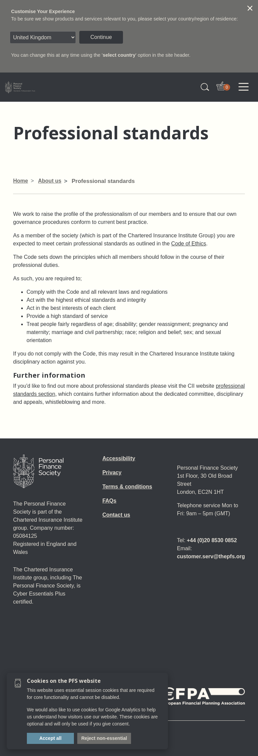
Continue (101, 37)
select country (119, 55)
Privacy (112, 472)
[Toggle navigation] (243, 87)
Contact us (116, 515)
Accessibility (118, 458)
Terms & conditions (127, 486)
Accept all (50, 738)
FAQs (109, 501)
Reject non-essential (104, 738)
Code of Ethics (188, 243)
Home (20, 181)
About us (49, 181)
